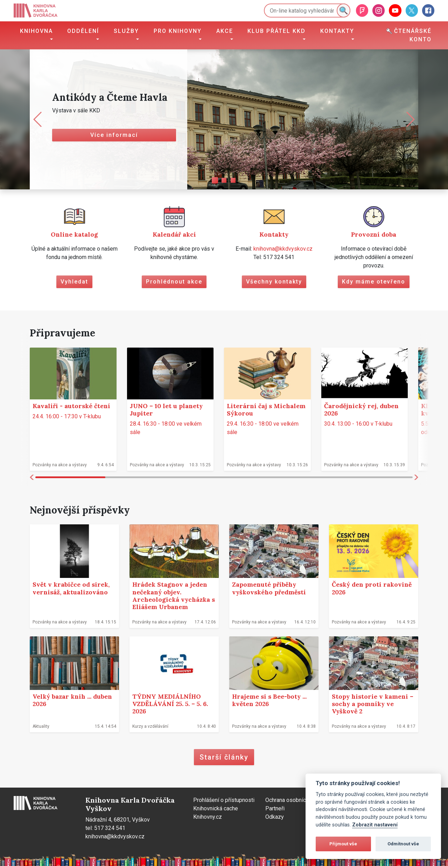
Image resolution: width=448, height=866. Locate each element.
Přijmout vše (343, 843)
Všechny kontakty (274, 281)
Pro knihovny (178, 31)
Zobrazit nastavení (375, 825)
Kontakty (337, 31)
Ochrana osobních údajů (294, 800)
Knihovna (36, 31)
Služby (126, 31)
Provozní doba (373, 234)
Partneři (275, 808)
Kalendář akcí (174, 234)
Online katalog (74, 234)
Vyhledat (74, 281)
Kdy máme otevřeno (373, 281)
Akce (224, 31)
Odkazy (274, 816)
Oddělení (83, 31)
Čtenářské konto (409, 35)
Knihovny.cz (207, 816)
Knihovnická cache (215, 808)
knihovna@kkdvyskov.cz (283, 248)
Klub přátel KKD (276, 31)
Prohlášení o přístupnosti (223, 800)
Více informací (114, 135)
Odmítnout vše (403, 843)
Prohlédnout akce (174, 281)
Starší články (224, 757)
